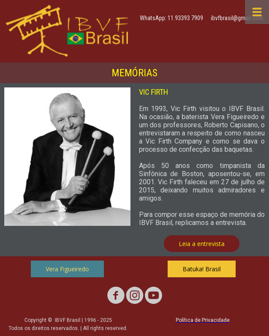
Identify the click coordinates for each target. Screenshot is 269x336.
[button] (201, 243)
